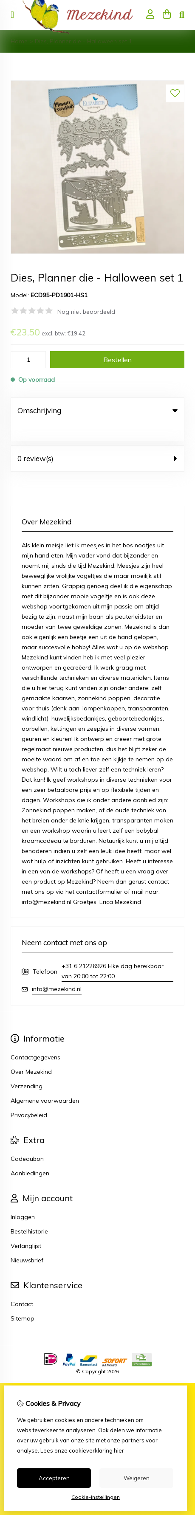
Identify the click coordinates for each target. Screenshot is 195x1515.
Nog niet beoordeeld (86, 311)
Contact (22, 1286)
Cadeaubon (27, 1141)
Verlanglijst (26, 1228)
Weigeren (137, 1478)
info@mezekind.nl (57, 971)
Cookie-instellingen (95, 1497)
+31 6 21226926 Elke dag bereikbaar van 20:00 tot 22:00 (113, 954)
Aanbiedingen (30, 1156)
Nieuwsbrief (27, 1243)
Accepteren (54, 1478)
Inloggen (23, 1199)
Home (19, 41)
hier (119, 1450)
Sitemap (22, 1301)
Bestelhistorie (29, 1214)
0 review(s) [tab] (97, 440)
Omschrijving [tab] (97, 410)
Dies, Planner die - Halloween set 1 (83, 41)
